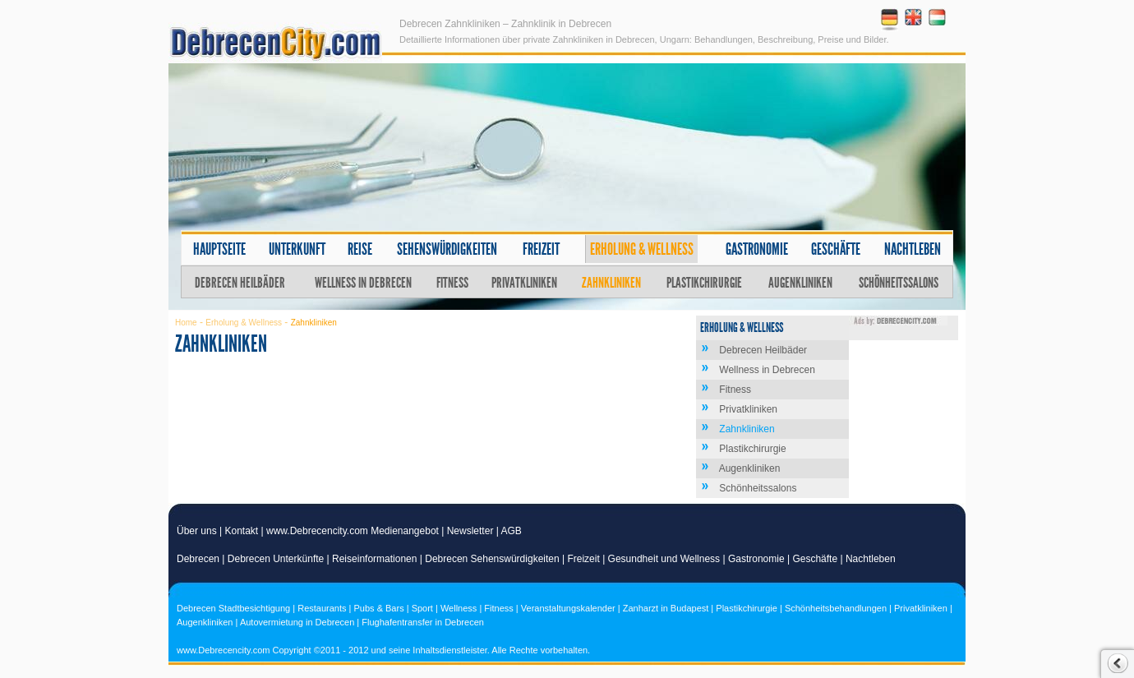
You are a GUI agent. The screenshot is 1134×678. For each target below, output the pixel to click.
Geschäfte (835, 249)
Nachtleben (912, 249)
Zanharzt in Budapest (666, 608)
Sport (422, 608)
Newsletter (470, 531)
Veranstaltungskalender (568, 608)
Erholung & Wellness (642, 249)
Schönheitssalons (898, 283)
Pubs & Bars (379, 608)
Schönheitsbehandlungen (836, 608)
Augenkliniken (800, 283)
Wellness (458, 608)
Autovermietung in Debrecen (297, 622)
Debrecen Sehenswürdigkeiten (492, 559)
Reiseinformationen (374, 559)
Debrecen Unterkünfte (276, 559)
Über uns (197, 531)
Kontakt (242, 531)
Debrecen (198, 559)
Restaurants (321, 608)
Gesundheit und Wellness (664, 559)
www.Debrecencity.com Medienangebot (352, 531)
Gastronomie (757, 249)
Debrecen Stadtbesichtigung (233, 608)
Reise (360, 249)
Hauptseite (219, 249)
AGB (511, 531)
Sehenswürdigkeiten (447, 249)
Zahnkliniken (611, 283)
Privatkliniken (524, 283)
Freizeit (541, 249)
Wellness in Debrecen (363, 283)
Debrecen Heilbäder (240, 283)
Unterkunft (297, 249)
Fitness (452, 283)
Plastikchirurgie (704, 283)
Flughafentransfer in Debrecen (423, 622)
